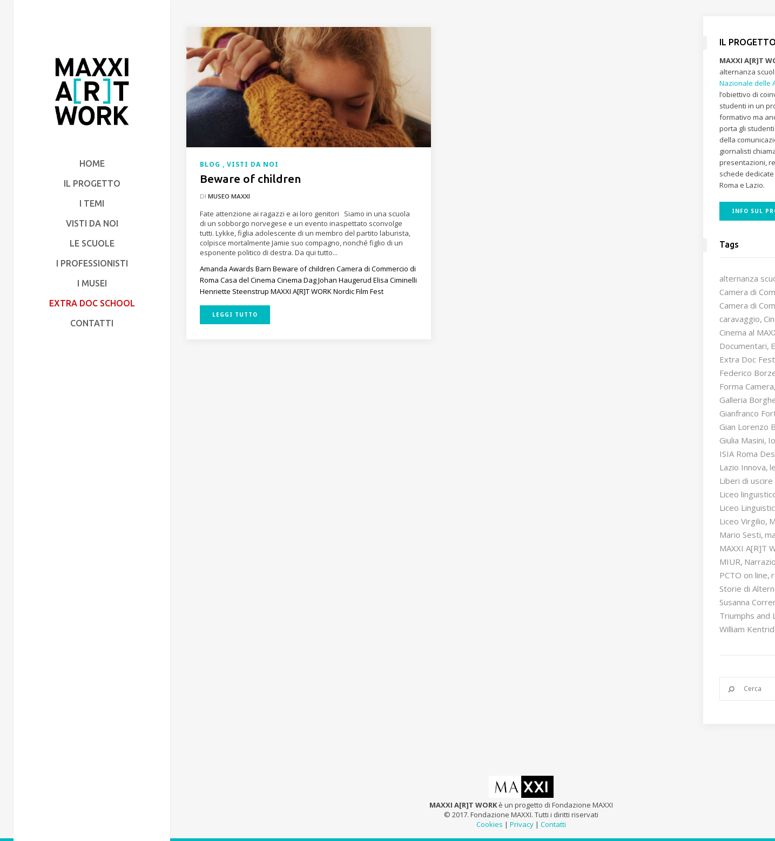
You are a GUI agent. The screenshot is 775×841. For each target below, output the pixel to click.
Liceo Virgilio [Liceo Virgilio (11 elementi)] (742, 521)
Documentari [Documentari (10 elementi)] (743, 345)
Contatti (553, 824)
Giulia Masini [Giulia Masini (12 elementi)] (741, 440)
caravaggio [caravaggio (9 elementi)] (739, 318)
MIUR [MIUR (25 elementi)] (729, 561)
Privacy (522, 824)
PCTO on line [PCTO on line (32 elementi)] (743, 575)
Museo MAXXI (229, 196)
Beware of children (250, 178)
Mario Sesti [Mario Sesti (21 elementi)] (740, 534)
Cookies (489, 824)
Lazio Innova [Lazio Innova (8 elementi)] (742, 467)
